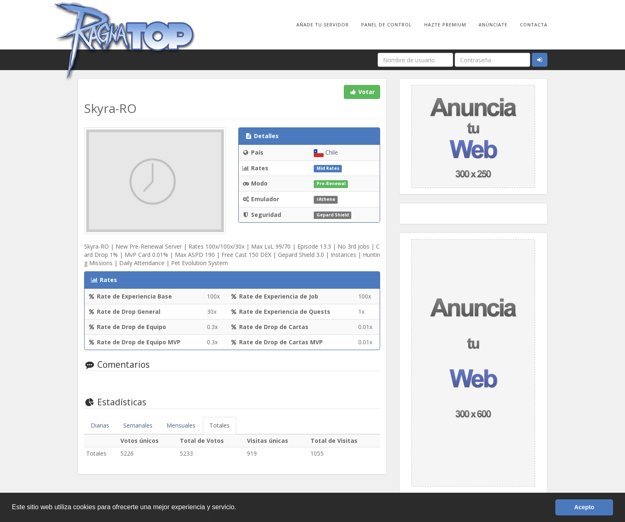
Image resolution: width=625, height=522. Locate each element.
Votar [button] (362, 92)
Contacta (533, 24)
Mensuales (181, 425)
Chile (326, 152)
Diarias (100, 425)
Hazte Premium (445, 24)
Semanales (138, 425)
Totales (219, 425)
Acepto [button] (584, 507)
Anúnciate (493, 24)
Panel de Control (386, 24)
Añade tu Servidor (322, 24)
